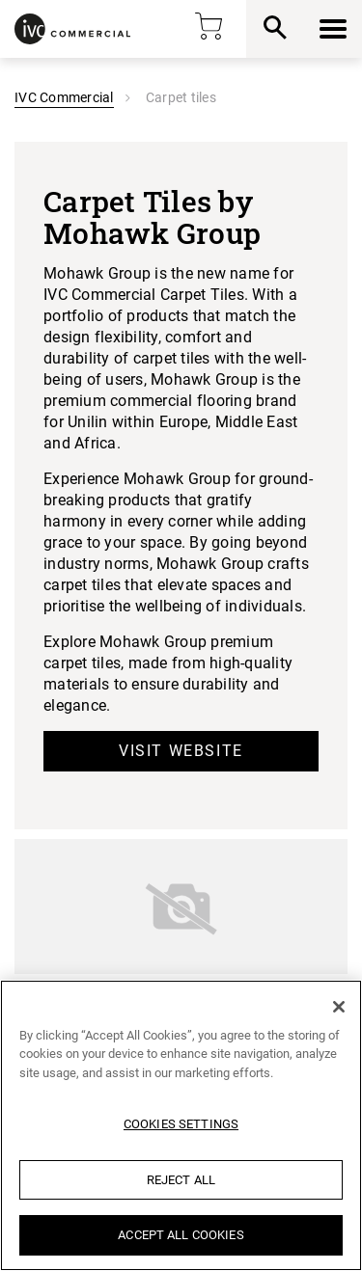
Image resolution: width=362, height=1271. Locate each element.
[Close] (339, 1007)
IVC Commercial (64, 97)
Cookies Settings (181, 1124)
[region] (181, 1125)
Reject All (181, 1180)
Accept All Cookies (180, 1235)
